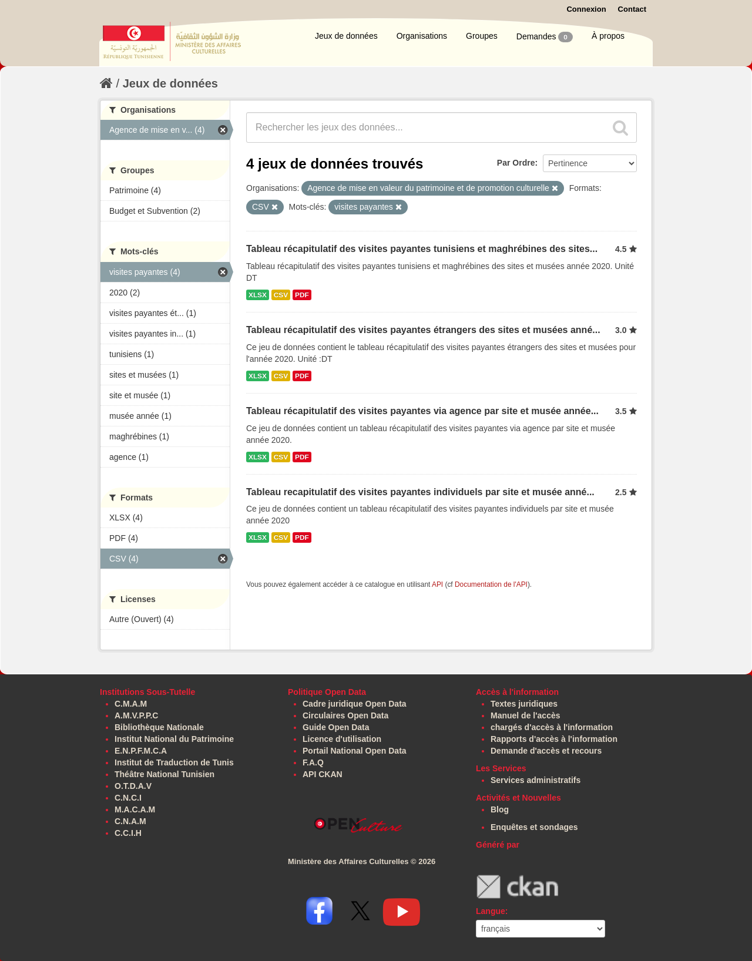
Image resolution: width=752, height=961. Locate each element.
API (437, 584)
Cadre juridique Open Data (355, 703)
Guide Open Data (336, 727)
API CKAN (323, 774)
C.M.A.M (131, 703)
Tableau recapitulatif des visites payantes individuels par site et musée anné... (420, 492)
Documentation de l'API (491, 584)
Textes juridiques (524, 703)
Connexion (586, 9)
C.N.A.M (130, 821)
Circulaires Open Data (345, 715)
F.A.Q (313, 762)
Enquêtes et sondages (534, 827)
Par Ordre (516, 162)
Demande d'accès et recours (546, 750)
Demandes (544, 37)
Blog (500, 809)
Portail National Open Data (355, 750)
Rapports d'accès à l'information (554, 739)
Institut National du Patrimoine (174, 739)
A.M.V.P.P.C (136, 715)
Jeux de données (346, 36)
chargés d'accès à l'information (552, 727)
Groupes (482, 36)
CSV (281, 295)
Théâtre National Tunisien (164, 774)
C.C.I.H (128, 833)
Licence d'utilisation (342, 739)
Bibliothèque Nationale (159, 727)
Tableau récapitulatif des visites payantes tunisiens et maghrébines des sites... (421, 249)
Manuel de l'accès (525, 715)
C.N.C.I (128, 797)
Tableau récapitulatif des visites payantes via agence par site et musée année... (422, 411)
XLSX (258, 295)
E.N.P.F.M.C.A (141, 750)
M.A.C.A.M (135, 809)
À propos (608, 36)
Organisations (422, 36)
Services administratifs (535, 780)
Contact (632, 9)
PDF (302, 295)
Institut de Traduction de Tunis (174, 762)
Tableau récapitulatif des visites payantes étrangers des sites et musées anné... (423, 330)
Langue (490, 911)
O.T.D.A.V (133, 786)
